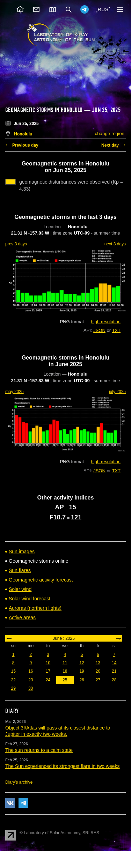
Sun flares (20, 570)
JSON (99, 330)
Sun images (22, 551)
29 (13, 688)
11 (65, 662)
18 (65, 671)
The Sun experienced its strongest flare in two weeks (62, 766)
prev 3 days (16, 244)
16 (30, 671)
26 (81, 680)
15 (13, 671)
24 (48, 680)
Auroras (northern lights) (35, 608)
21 (114, 671)
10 (48, 662)
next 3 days (115, 244)
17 (48, 671)
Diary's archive (18, 782)
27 (98, 680)
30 (30, 688)
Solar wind (20, 589)
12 (81, 662)
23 (30, 680)
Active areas (22, 617)
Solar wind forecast (29, 598)
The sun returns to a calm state (39, 750)
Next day (110, 145)
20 (98, 671)
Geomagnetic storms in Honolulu (44, 110)
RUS (102, 9)
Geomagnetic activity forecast (41, 580)
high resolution (106, 321)
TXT (116, 330)
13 (98, 662)
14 (114, 662)
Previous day (25, 145)
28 (114, 680)
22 (13, 680)
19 (81, 671)
